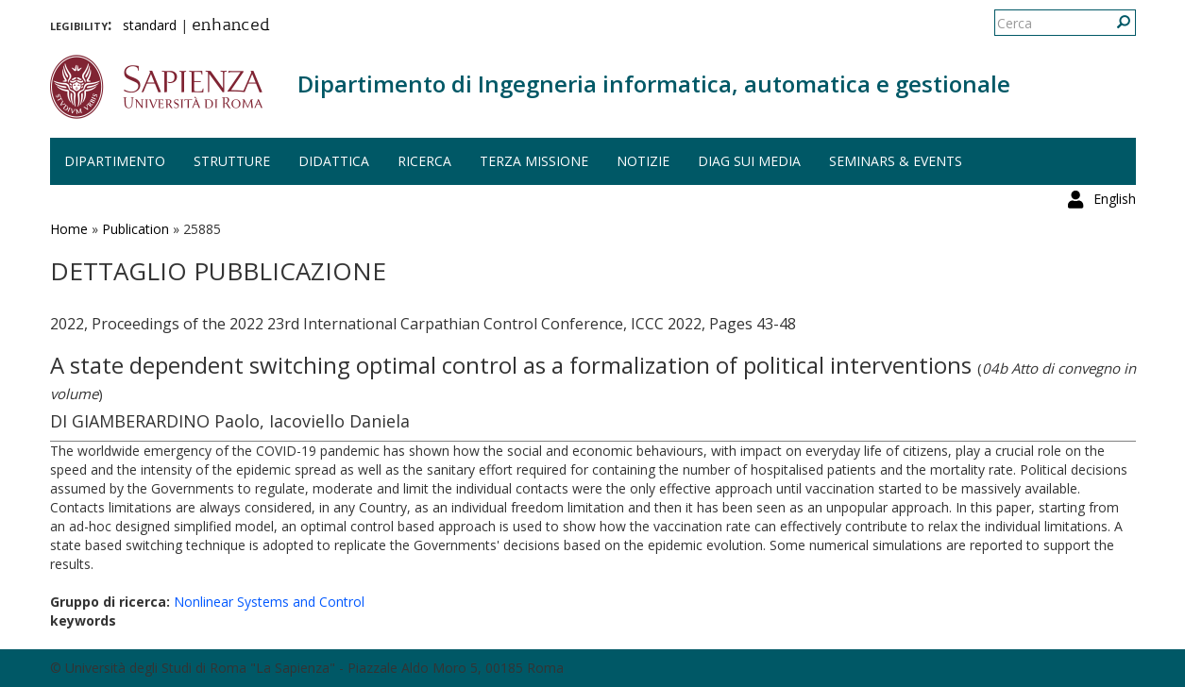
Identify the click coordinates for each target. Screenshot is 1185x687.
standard (150, 25)
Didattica (333, 161)
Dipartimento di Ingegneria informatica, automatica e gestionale (653, 83)
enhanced (231, 26)
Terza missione (534, 161)
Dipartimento (114, 161)
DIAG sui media (749, 161)
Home (69, 229)
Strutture (232, 161)
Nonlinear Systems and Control (269, 602)
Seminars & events (895, 161)
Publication (135, 229)
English (1114, 23)
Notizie (643, 161)
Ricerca (424, 161)
